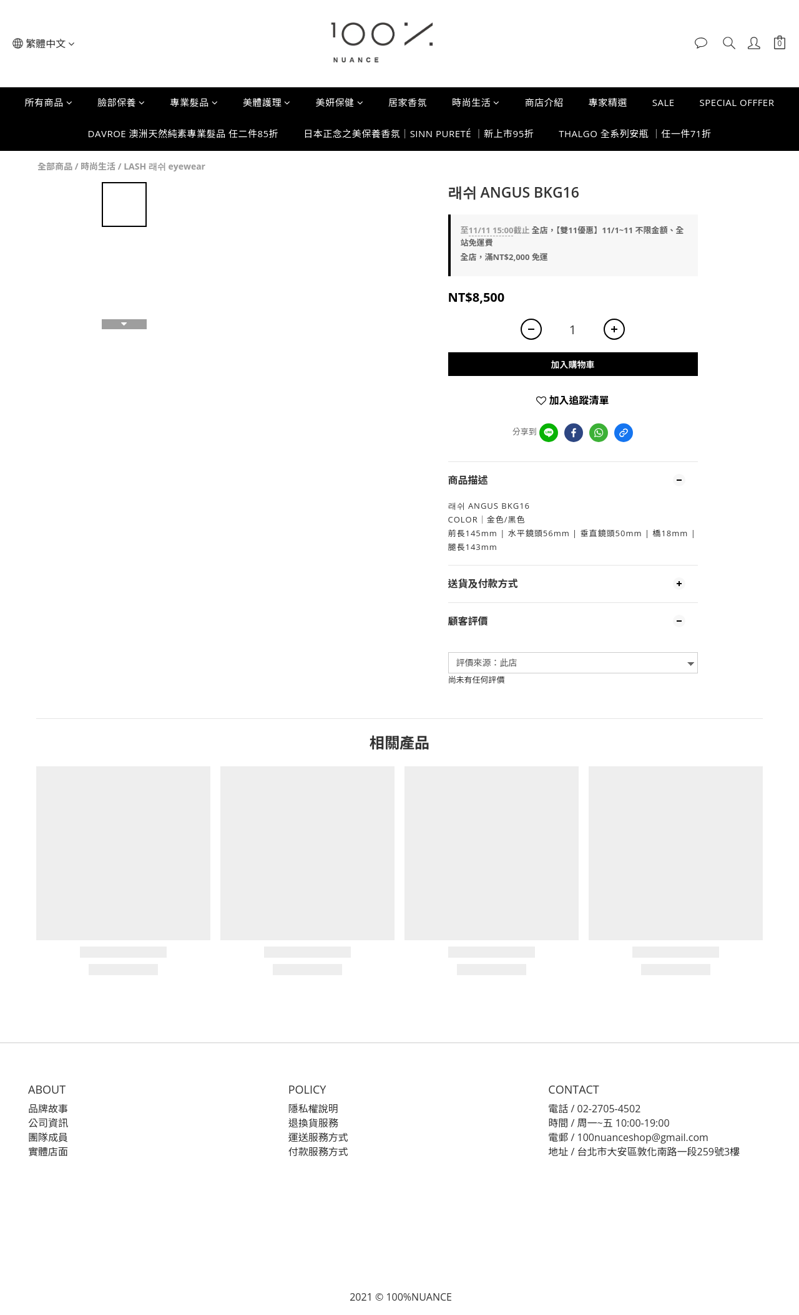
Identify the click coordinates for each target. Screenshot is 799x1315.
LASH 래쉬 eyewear (164, 166)
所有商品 (49, 102)
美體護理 (267, 102)
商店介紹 (544, 102)
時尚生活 (476, 102)
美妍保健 (340, 102)
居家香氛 (407, 102)
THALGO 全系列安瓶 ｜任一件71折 (635, 133)
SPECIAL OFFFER (737, 102)
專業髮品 (194, 102)
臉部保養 (121, 102)
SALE (663, 102)
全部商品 (54, 166)
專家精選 (608, 102)
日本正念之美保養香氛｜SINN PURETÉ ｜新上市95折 (418, 133)
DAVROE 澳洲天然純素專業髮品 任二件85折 (183, 133)
